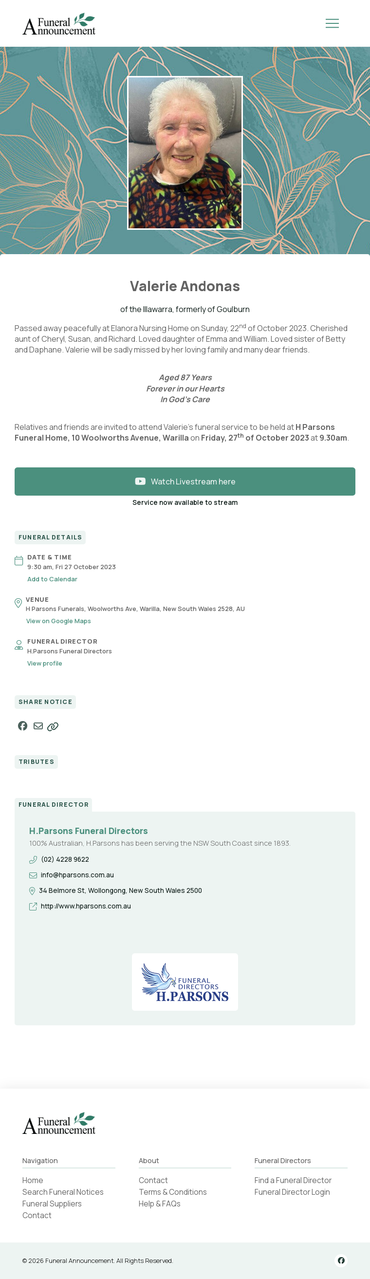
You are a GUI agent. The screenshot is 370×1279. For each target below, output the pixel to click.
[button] (332, 23)
